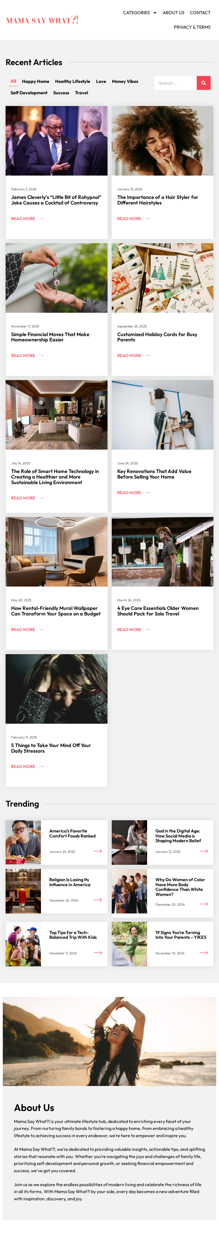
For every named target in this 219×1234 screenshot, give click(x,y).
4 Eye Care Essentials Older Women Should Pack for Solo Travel (158, 611)
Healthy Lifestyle (72, 81)
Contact (200, 12)
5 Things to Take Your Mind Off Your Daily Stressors (51, 748)
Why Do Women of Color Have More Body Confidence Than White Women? (180, 887)
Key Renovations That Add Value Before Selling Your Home (154, 474)
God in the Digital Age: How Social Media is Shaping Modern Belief (178, 835)
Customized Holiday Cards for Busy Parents (157, 337)
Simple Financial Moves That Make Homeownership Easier (50, 337)
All (13, 81)
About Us (173, 12)
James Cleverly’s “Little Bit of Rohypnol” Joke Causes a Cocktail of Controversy (56, 200)
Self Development (29, 92)
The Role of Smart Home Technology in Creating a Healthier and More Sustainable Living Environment (55, 477)
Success (61, 92)
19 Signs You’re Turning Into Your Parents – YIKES (180, 935)
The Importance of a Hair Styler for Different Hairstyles (157, 200)
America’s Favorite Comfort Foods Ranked (72, 833)
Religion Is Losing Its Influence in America (69, 882)
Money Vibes (125, 81)
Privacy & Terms (192, 27)
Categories (140, 13)
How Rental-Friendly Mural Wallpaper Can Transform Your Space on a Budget (56, 611)
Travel (81, 92)
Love (101, 81)
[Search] (204, 83)
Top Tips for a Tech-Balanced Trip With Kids (73, 935)
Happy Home (35, 81)
